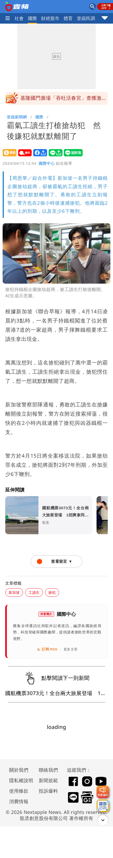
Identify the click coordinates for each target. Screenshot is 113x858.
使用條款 (19, 791)
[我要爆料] (103, 792)
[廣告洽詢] (103, 805)
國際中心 (47, 163)
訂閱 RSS (47, 649)
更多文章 (71, 649)
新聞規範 (48, 780)
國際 (32, 18)
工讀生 (34, 592)
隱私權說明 (19, 780)
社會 (19, 18)
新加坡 (14, 592)
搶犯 (52, 592)
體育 (68, 18)
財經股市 (50, 18)
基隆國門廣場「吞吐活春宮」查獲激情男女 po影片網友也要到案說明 (63, 100)
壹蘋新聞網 (17, 116)
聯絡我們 (48, 770)
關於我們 (19, 770)
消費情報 (19, 801)
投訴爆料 (48, 791)
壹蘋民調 (86, 18)
